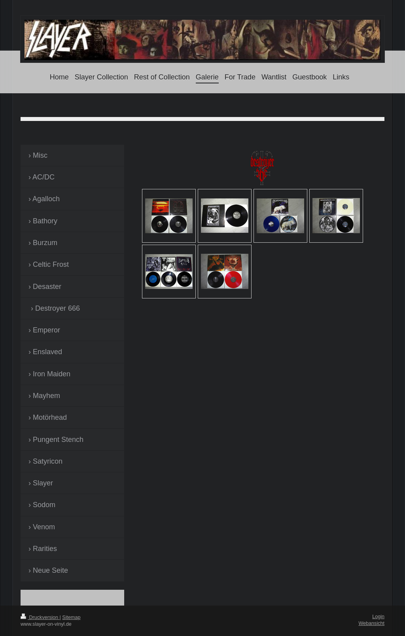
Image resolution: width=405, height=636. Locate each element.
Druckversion (40, 617)
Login (378, 616)
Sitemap (71, 617)
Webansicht (371, 623)
